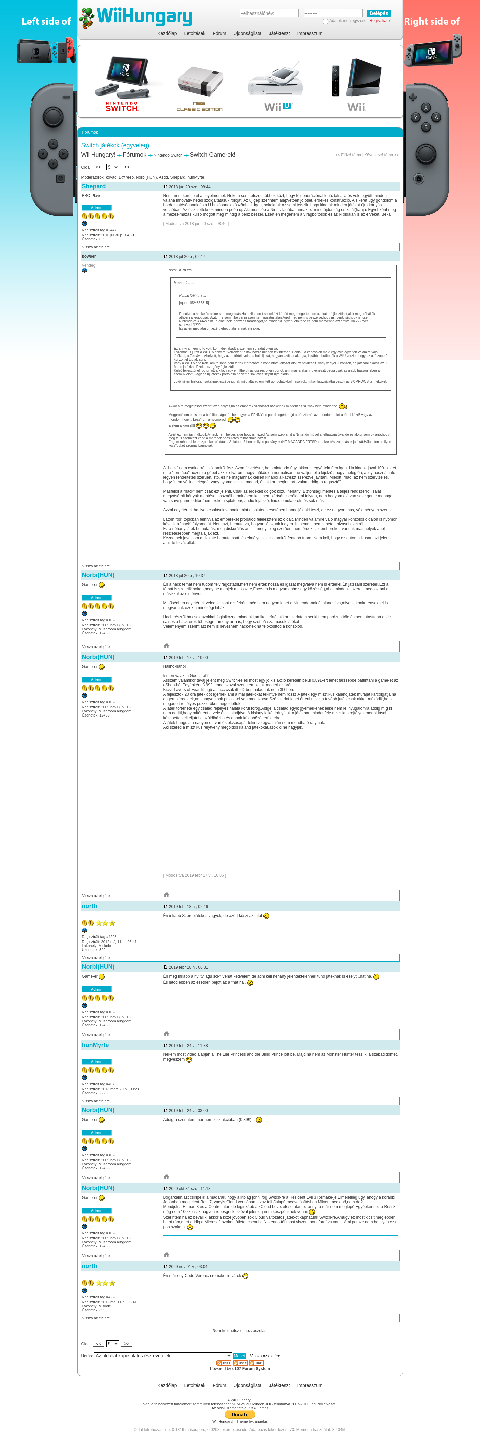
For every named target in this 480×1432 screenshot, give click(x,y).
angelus (261, 1421)
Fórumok (134, 154)
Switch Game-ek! (212, 154)
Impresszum (309, 33)
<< (98, 167)
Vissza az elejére (96, 247)
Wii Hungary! (98, 154)
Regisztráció (380, 20)
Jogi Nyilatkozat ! (323, 1404)
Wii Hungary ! (242, 1400)
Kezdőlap (167, 33)
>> (126, 167)
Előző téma (351, 155)
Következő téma (378, 155)
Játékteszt (279, 33)
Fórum (219, 33)
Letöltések (195, 33)
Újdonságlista (248, 33)
